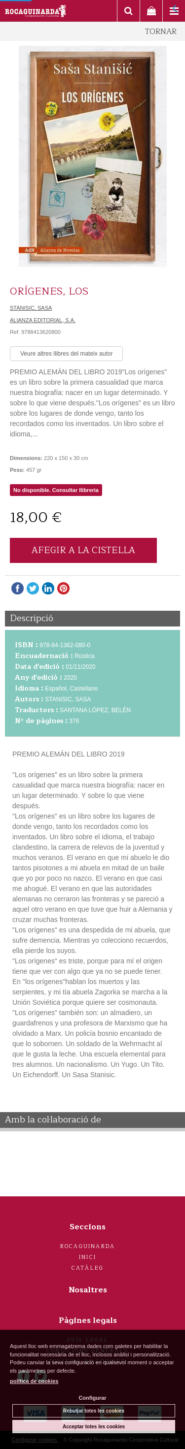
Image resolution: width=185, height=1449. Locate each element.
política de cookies (34, 1381)
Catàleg (88, 1268)
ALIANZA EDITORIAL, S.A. (42, 320)
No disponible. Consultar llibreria (56, 490)
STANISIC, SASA (31, 308)
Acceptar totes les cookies (94, 1426)
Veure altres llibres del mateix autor (66, 353)
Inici (87, 1257)
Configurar (92, 1398)
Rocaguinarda (87, 1246)
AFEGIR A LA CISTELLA (83, 550)
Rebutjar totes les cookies (93, 1411)
